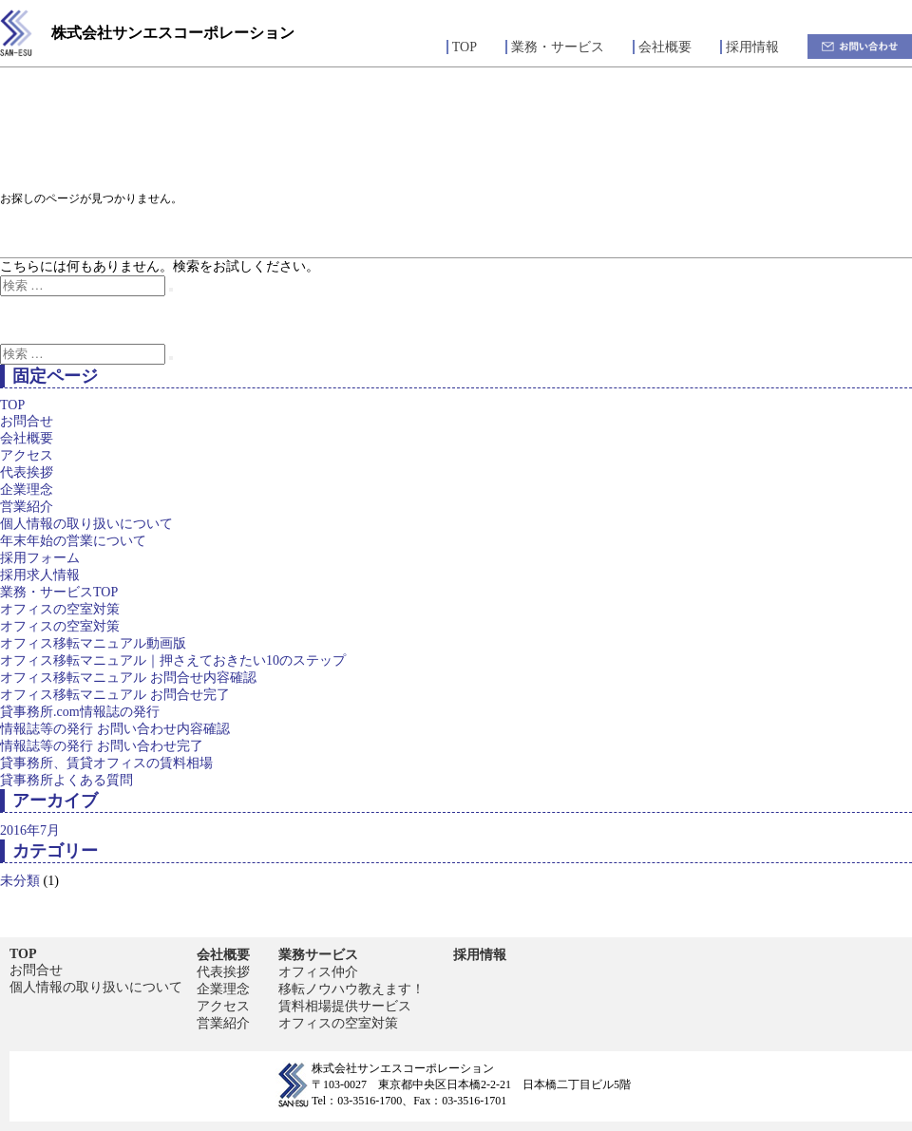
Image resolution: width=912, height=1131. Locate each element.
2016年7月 (30, 830)
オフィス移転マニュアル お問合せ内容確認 (128, 677)
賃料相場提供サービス (344, 1006)
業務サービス (318, 955)
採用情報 (752, 47)
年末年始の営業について (73, 541)
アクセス (26, 455)
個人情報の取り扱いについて (86, 524)
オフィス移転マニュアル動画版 (93, 643)
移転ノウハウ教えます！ (351, 989)
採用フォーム (40, 558)
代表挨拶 (26, 472)
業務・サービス (557, 47)
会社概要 (665, 47)
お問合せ (26, 421)
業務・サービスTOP (59, 592)
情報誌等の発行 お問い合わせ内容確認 (115, 729)
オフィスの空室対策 (60, 609)
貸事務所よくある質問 (66, 780)
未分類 (20, 881)
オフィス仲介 (318, 972)
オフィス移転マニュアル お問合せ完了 (115, 695)
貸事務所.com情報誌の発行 (80, 712)
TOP (464, 47)
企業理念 (26, 489)
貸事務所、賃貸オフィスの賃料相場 (106, 763)
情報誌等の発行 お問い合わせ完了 (101, 746)
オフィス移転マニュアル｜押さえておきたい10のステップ (173, 660)
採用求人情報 (40, 575)
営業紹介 (26, 507)
